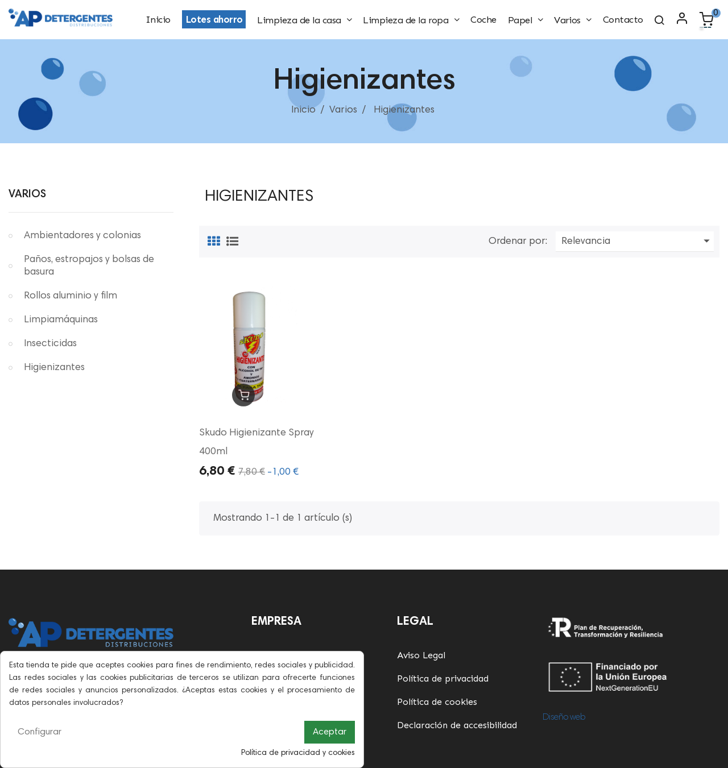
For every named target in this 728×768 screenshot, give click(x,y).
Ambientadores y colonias (82, 236)
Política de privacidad (443, 678)
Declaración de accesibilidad (457, 725)
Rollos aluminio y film (70, 296)
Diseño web (564, 717)
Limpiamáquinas (61, 320)
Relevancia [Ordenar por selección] (637, 241)
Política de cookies (437, 701)
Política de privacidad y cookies (298, 753)
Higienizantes (54, 368)
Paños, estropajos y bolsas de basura (89, 266)
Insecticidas (50, 344)
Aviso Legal (421, 655)
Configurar (39, 732)
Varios (27, 194)
